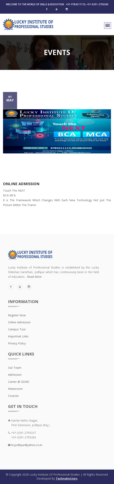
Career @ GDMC (19, 382)
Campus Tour (17, 329)
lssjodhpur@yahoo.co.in (26, 445)
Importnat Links (18, 336)
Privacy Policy (17, 343)
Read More (34, 277)
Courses (13, 396)
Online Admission (19, 322)
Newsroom (15, 389)
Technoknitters (66, 478)
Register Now (17, 315)
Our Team (14, 368)
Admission (15, 375)
